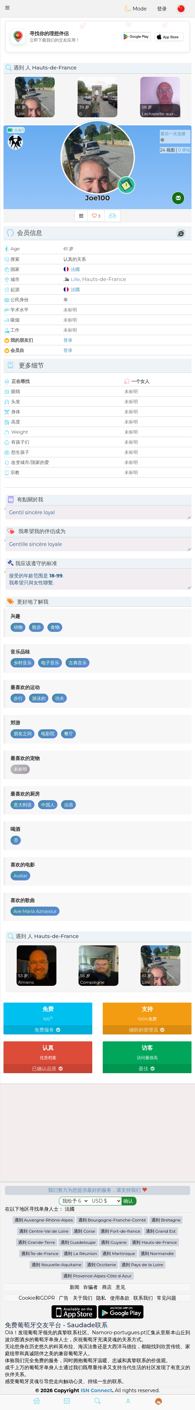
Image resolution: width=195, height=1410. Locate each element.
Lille (75, 279)
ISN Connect (96, 1390)
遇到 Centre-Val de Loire (43, 1231)
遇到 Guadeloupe (78, 1242)
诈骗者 (90, 1287)
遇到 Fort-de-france (120, 1231)
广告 (64, 1298)
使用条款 (120, 1298)
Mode (135, 8)
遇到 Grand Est (161, 1231)
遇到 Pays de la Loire (142, 1264)
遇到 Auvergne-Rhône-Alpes (44, 1220)
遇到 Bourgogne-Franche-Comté (112, 1220)
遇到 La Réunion (80, 1253)
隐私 (101, 1298)
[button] (7, 7)
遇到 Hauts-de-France (154, 1242)
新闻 (74, 1287)
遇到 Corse (84, 1231)
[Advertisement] (97, 36)
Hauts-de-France (104, 279)
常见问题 (166, 1298)
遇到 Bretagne (165, 1220)
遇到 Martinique (118, 1253)
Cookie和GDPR (37, 1298)
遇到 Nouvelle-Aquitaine (56, 1264)
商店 (107, 1287)
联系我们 (143, 1298)
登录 (162, 9)
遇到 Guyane (113, 1242)
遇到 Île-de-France (39, 1253)
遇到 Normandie (157, 1253)
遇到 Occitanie (101, 1264)
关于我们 (82, 1298)
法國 (75, 269)
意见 (120, 1287)
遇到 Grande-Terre (36, 1242)
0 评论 (184, 150)
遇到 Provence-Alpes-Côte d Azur (97, 1275)
